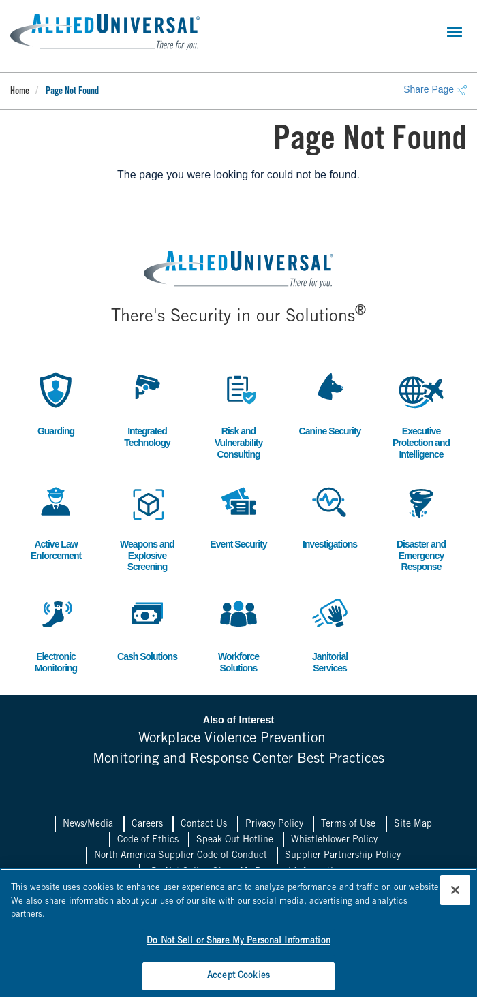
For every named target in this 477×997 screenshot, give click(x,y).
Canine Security (330, 402)
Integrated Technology (147, 408)
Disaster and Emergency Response (421, 527)
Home (19, 92)
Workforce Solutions (238, 633)
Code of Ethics (148, 839)
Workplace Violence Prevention (232, 739)
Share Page (435, 89)
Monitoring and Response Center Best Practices (239, 759)
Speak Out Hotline (234, 839)
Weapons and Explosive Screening (147, 527)
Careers (147, 824)
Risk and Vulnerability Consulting (238, 414)
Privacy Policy (274, 824)
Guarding (56, 402)
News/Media (88, 824)
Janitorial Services (330, 633)
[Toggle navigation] (454, 32)
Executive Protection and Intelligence (421, 414)
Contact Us (204, 824)
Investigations (330, 515)
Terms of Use (348, 824)
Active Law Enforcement (56, 521)
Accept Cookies (238, 975)
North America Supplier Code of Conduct (180, 855)
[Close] (455, 889)
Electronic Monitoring (56, 633)
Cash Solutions (147, 627)
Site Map (413, 824)
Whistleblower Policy (334, 839)
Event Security (238, 515)
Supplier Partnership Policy (343, 855)
